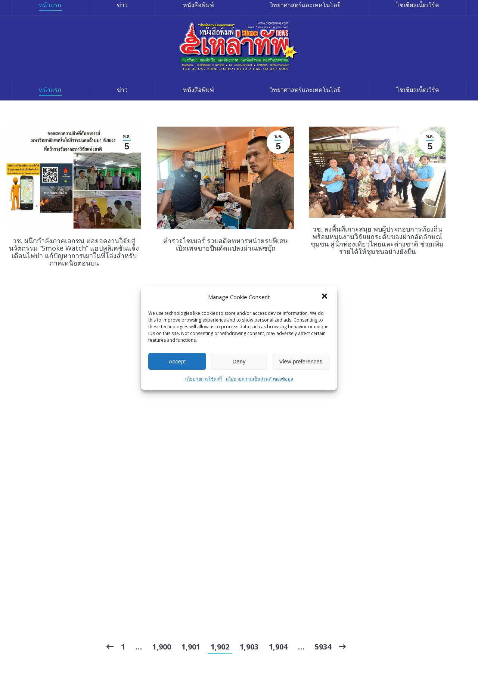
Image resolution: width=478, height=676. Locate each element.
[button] (325, 296)
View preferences (301, 361)
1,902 (220, 647)
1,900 (161, 647)
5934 (323, 647)
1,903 (249, 647)
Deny (238, 361)
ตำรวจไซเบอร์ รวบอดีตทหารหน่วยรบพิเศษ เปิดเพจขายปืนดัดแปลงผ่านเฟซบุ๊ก (225, 244)
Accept (177, 361)
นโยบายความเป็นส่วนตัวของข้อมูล (259, 379)
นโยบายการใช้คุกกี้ (203, 379)
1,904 (278, 647)
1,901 (190, 647)
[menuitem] (50, 89)
